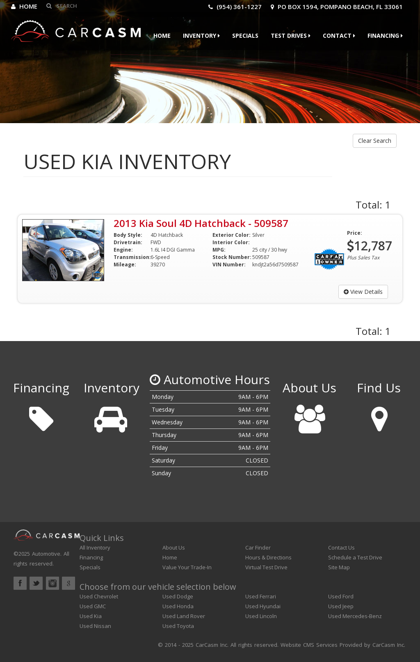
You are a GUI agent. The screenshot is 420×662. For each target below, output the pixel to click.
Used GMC (93, 606)
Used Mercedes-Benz (355, 616)
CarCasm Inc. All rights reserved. (237, 644)
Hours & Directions (268, 557)
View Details (363, 291)
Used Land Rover (183, 616)
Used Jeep (341, 606)
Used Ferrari (260, 596)
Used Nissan (95, 626)
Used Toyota (178, 626)
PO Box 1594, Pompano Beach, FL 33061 (337, 6)
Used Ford (341, 596)
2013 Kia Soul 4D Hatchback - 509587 (201, 223)
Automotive (46, 553)
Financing (385, 35)
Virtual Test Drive (266, 567)
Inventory (201, 35)
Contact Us (341, 547)
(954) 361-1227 (235, 6)
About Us (173, 547)
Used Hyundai (263, 606)
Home (24, 6)
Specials (245, 35)
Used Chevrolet (99, 596)
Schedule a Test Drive (355, 557)
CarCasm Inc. (388, 644)
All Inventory (95, 547)
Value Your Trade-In (187, 567)
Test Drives (290, 35)
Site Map (339, 567)
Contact (339, 35)
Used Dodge (177, 596)
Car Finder (258, 547)
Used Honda (178, 606)
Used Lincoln (261, 616)
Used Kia (91, 616)
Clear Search (374, 140)
